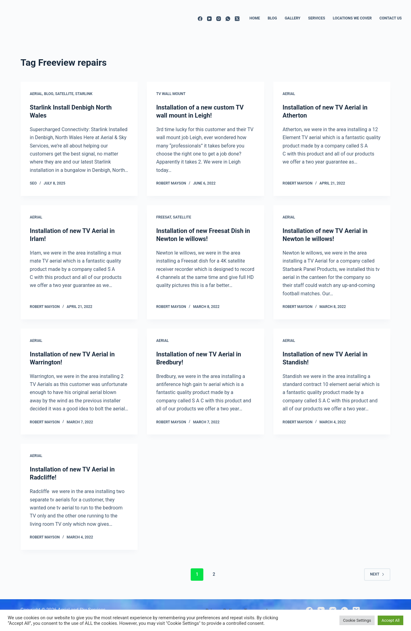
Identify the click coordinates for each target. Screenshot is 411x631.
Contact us (391, 18)
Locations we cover (352, 18)
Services (316, 18)
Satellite (64, 94)
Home (254, 18)
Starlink (84, 94)
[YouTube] (209, 18)
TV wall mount (170, 94)
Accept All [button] (390, 620)
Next (377, 574)
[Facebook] (200, 18)
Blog (272, 18)
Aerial (36, 94)
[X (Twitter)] (237, 18)
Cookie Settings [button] (357, 620)
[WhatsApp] (228, 18)
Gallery (293, 18)
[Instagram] (218, 18)
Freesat (163, 217)
